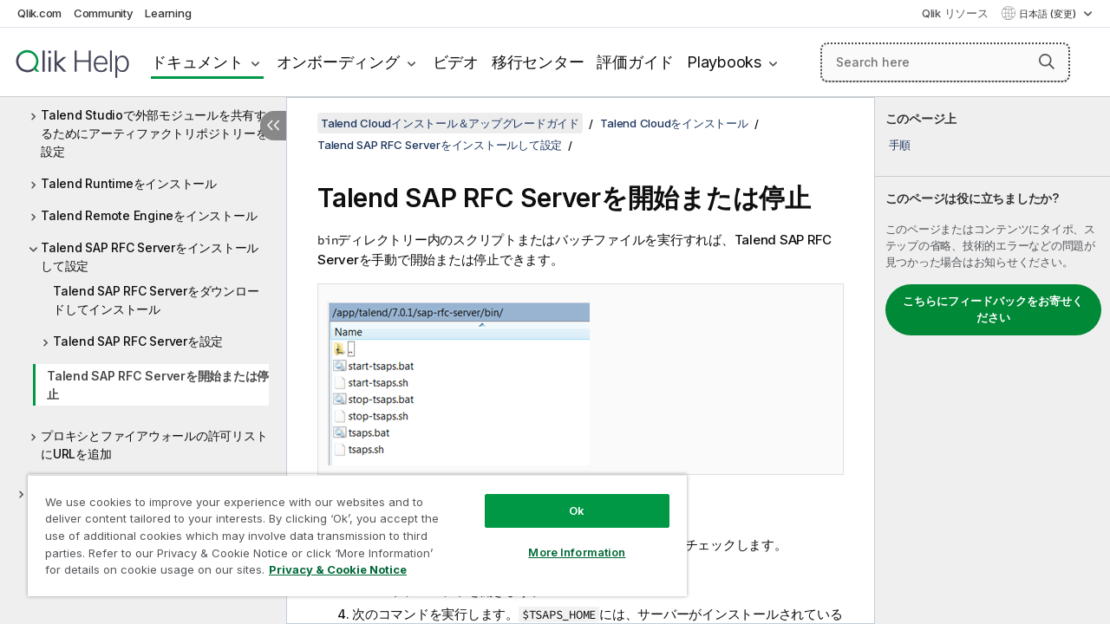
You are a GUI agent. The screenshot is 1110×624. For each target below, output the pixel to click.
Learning (168, 13)
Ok (563, 497)
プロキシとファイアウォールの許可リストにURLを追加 (154, 444)
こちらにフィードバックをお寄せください (993, 309)
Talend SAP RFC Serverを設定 (138, 341)
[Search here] (945, 62)
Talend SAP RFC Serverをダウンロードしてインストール (155, 299)
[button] (1047, 61)
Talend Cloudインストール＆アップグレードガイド (450, 123)
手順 (900, 145)
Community (104, 13)
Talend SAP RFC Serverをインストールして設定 (149, 256)
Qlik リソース (955, 13)
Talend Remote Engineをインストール (149, 215)
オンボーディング (338, 62)
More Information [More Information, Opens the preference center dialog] (563, 539)
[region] (349, 528)
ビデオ (456, 62)
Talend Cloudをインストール (674, 123)
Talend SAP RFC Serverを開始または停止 (158, 384)
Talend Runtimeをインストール (129, 183)
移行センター (538, 62)
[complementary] (992, 360)
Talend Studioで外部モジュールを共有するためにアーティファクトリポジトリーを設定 (154, 133)
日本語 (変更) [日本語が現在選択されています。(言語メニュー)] (1049, 14)
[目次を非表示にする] (273, 125)
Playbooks (724, 62)
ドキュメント (197, 62)
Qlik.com (39, 13)
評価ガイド (635, 62)
